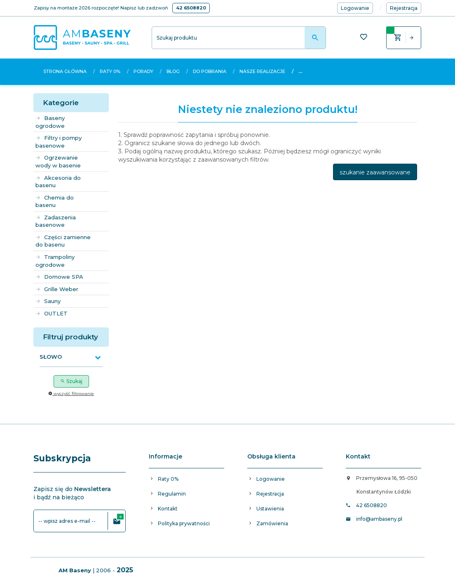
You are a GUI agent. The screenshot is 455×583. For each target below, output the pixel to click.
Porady (143, 71)
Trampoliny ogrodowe (55, 261)
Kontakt (168, 508)
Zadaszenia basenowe (55, 221)
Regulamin (172, 494)
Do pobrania (209, 71)
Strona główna (65, 71)
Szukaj (71, 381)
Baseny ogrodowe (50, 122)
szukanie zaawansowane (375, 172)
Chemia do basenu (54, 201)
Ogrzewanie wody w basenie (58, 161)
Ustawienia (270, 508)
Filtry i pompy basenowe (58, 141)
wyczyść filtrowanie (71, 393)
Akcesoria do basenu (58, 181)
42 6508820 (191, 8)
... (300, 71)
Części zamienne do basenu (63, 241)
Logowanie (270, 479)
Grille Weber (56, 289)
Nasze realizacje (262, 71)
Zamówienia (272, 523)
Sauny (48, 301)
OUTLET (51, 313)
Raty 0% (110, 71)
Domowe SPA (59, 276)
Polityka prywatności (184, 523)
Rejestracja (270, 494)
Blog (173, 71)
